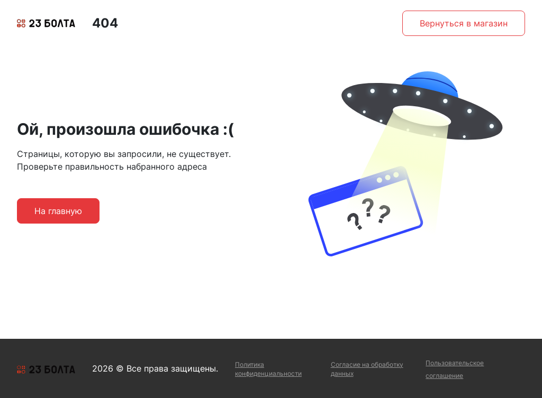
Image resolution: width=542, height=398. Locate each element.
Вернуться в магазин (464, 23)
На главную (58, 211)
